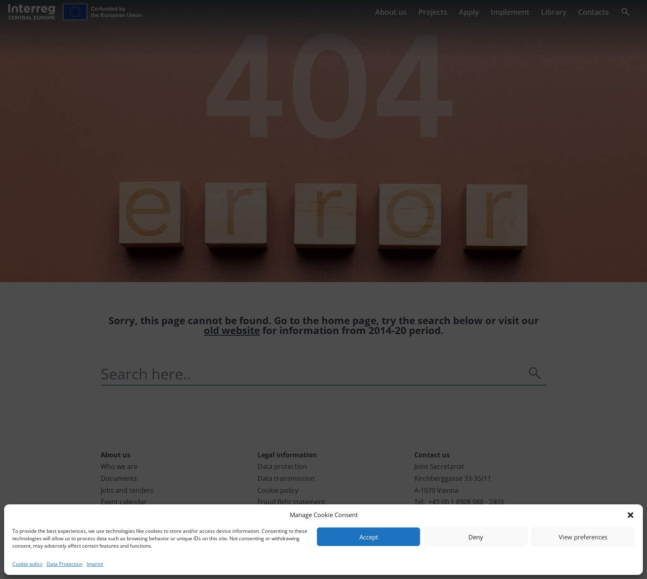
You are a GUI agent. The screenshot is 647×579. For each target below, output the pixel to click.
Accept (368, 537)
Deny (475, 537)
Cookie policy (27, 563)
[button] (630, 515)
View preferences (583, 537)
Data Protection (65, 563)
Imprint (95, 563)
